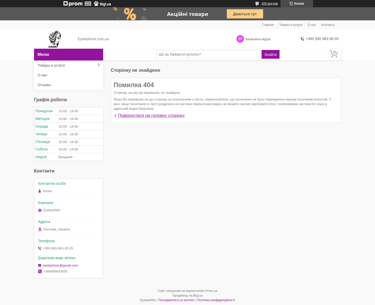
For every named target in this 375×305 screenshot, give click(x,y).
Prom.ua (211, 291)
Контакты (328, 25)
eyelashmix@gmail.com (60, 265)
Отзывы (44, 85)
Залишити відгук (258, 39)
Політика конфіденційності (216, 300)
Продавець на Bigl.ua (187, 295)
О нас (312, 25)
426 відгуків (269, 3)
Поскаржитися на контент (176, 300)
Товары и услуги (291, 25)
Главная (268, 25)
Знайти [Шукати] (270, 54)
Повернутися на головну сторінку (151, 115)
